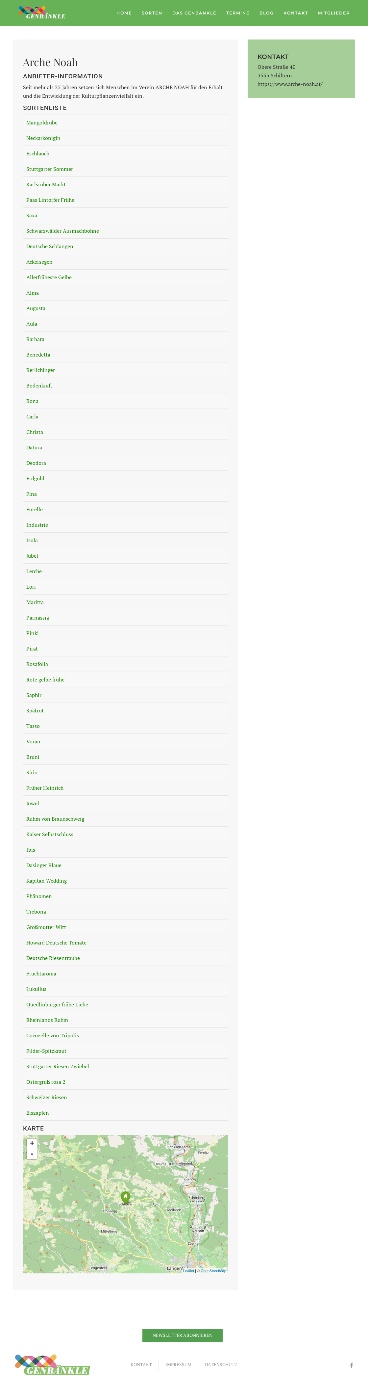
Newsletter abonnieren (182, 1335)
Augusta (35, 308)
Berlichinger (40, 370)
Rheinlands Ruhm (47, 1020)
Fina (31, 493)
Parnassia (37, 617)
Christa (34, 432)
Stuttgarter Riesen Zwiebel (57, 1066)
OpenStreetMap (213, 1271)
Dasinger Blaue (43, 865)
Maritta (35, 602)
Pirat (32, 648)
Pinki (32, 633)
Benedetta (38, 354)
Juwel (32, 803)
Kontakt (295, 13)
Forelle (34, 509)
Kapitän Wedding (46, 880)
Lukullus (36, 989)
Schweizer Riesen (46, 1097)
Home (124, 13)
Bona (32, 401)
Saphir (33, 695)
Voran (33, 741)
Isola (32, 540)
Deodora (36, 462)
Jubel (32, 555)
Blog (266, 13)
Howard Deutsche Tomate (56, 942)
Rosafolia (37, 664)
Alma (32, 292)
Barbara (35, 339)
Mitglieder (334, 13)
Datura (34, 447)
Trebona (36, 911)
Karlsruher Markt (46, 184)
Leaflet (188, 1271)
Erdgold (35, 478)
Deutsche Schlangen (49, 246)
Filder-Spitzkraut (46, 1050)
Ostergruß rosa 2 (45, 1081)
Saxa (31, 215)
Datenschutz (221, 1364)
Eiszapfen (37, 1112)
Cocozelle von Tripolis (52, 1035)
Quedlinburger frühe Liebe (57, 1004)
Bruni (32, 756)
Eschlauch (37, 153)
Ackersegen (39, 261)
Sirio (31, 772)
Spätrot (35, 710)
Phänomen (39, 896)
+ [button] (32, 1144)
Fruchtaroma (41, 973)
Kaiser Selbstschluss (49, 834)
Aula (31, 323)
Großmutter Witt (46, 927)
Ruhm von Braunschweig (55, 818)
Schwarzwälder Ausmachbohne (62, 230)
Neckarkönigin (43, 138)
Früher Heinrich (44, 787)
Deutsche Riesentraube (53, 958)
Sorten (152, 13)
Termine (238, 13)
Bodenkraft (39, 385)
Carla (32, 416)
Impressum (178, 1364)
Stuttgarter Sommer (49, 169)
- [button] (32, 1154)
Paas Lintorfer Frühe (50, 199)
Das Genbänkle (194, 13)
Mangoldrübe (42, 122)
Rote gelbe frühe (45, 679)
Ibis (30, 849)
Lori (31, 586)
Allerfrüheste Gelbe (49, 277)
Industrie (37, 524)
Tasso (33, 726)
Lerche (34, 571)
